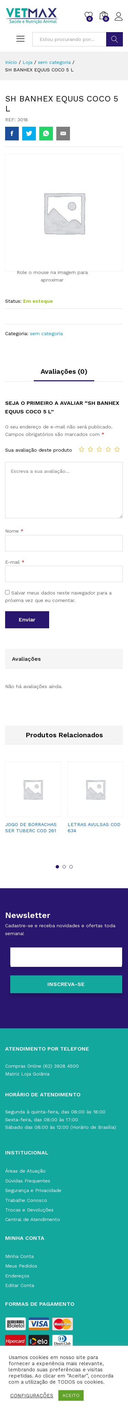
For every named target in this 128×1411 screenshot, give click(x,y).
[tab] (64, 374)
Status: (13, 301)
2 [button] (64, 866)
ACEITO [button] (71, 1395)
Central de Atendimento (32, 1219)
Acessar (119, 16)
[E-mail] (66, 957)
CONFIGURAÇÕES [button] (31, 1396)
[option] (33, 804)
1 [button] (57, 866)
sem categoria (46, 333)
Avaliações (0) (64, 371)
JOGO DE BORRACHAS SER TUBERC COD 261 (31, 827)
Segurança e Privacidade (33, 1190)
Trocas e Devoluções (29, 1210)
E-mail (15, 562)
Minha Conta (19, 1256)
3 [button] (71, 866)
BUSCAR (114, 39)
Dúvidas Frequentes (27, 1180)
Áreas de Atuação (25, 1171)
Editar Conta (19, 1285)
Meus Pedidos (21, 1266)
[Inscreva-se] (66, 984)
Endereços (17, 1275)
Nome (14, 531)
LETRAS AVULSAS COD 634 (94, 827)
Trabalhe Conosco (26, 1200)
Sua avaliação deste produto (38, 450)
